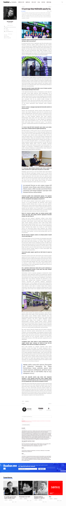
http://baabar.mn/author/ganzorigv (10, 27)
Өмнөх (23, 6)
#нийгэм (51, 498)
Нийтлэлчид (49, 2)
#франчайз (27, 401)
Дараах (50, 6)
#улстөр (21, 498)
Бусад (39, 2)
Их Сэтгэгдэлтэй (7, 37)
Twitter (6, 28)
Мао (50, 496)
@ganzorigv (10, 22)
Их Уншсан (6, 36)
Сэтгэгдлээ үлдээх (25, 424)
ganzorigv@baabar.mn (8, 31)
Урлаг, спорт (34, 2)
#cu (22, 401)
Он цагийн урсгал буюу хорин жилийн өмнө (10, 497)
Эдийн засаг (28, 2)
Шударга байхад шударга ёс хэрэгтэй (39, 497)
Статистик (43, 2)
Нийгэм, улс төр (21, 2)
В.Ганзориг (23, 11)
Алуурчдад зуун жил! (24, 496)
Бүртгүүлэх (42, 468)
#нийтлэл (25, 498)
